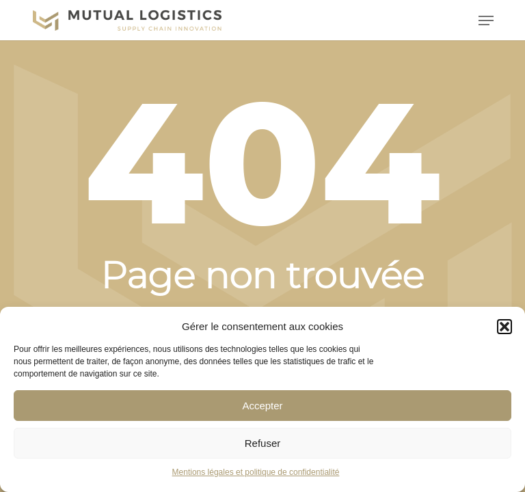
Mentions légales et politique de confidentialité (256, 472)
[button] (504, 326)
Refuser (263, 443)
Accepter (262, 405)
